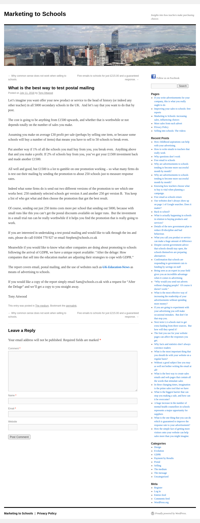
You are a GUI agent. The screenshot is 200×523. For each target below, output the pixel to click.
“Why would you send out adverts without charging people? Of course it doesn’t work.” (173, 285)
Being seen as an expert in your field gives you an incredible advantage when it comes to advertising (172, 274)
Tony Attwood (45, 93)
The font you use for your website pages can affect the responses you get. (171, 337)
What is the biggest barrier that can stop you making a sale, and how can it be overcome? (172, 396)
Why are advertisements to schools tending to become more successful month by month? (171, 167)
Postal (157, 461)
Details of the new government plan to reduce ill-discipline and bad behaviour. (173, 230)
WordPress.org (161, 502)
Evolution (159, 450)
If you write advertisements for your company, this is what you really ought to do (172, 101)
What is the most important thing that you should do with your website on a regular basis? (172, 355)
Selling (157, 465)
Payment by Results (164, 458)
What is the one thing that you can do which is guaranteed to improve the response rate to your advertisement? (172, 421)
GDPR (157, 454)
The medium (42, 305)
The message (160, 472)
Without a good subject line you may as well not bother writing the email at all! (172, 366)
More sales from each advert (168, 123)
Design (157, 447)
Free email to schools (164, 160)
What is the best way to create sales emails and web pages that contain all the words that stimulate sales (172, 377)
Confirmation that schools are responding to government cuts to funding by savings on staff (170, 263)
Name (12, 395)
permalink (71, 305)
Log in (157, 491)
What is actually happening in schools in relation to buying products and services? (172, 219)
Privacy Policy (161, 127)
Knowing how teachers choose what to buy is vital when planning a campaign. (172, 190)
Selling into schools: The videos (170, 130)
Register (158, 487)
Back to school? (162, 211)
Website (12, 421)
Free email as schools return (168, 197)
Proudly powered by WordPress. (171, 513)
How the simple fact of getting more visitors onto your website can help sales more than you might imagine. (172, 432)
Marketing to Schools (35, 13)
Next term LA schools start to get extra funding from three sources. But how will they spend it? (173, 326)
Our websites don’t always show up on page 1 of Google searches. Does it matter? (172, 204)
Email (12, 408)
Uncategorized (161, 476)
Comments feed (162, 498)
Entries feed (160, 495)
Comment (14, 348)
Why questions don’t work (167, 156)
